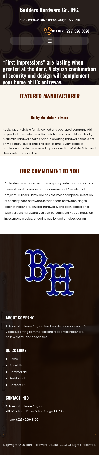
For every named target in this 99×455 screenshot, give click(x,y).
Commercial (18, 372)
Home (13, 359)
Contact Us (17, 385)
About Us (15, 365)
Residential (17, 378)
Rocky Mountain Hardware (49, 117)
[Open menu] (49, 41)
